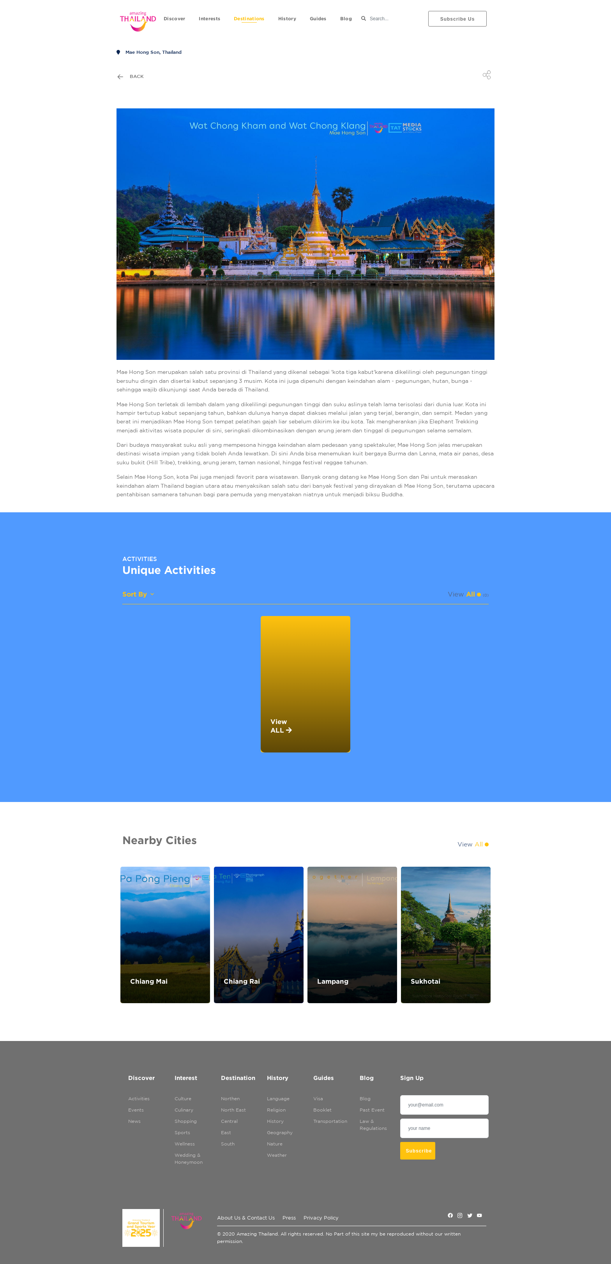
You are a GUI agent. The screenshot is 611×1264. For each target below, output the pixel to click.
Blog (365, 1098)
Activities (139, 1098)
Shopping (186, 1121)
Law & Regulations (373, 1125)
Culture (183, 1098)
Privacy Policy (321, 1218)
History (275, 1121)
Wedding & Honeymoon (188, 1158)
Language (278, 1098)
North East (233, 1109)
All (473, 594)
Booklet (322, 1109)
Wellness (185, 1143)
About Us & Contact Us (246, 1218)
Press (289, 1218)
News (134, 1121)
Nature (275, 1143)
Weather (277, 1155)
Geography (280, 1132)
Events (136, 1109)
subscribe (419, 1151)
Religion (276, 1109)
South (228, 1143)
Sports (182, 1132)
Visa (318, 1098)
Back (130, 77)
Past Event (372, 1109)
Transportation (326, 1121)
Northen (230, 1098)
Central (229, 1121)
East (226, 1132)
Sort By (138, 594)
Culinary (184, 1109)
